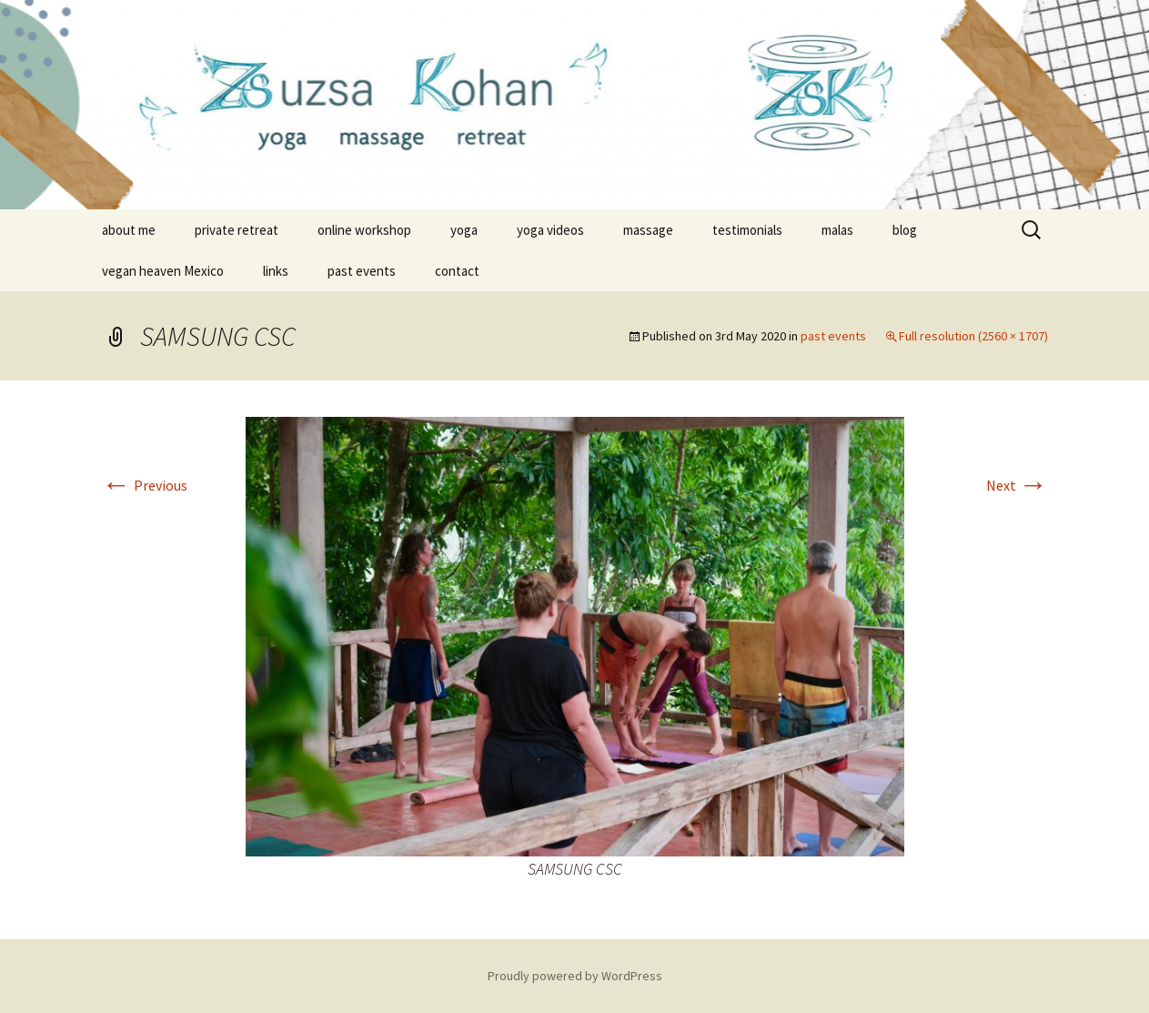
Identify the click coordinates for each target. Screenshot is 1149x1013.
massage (648, 229)
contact (457, 270)
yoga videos (550, 229)
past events (362, 270)
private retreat (236, 229)
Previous (144, 485)
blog (904, 229)
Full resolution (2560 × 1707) (973, 336)
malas (837, 229)
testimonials (747, 229)
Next (1017, 485)
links (275, 270)
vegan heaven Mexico (163, 270)
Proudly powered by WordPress (575, 975)
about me (129, 229)
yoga (464, 229)
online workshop (364, 229)
